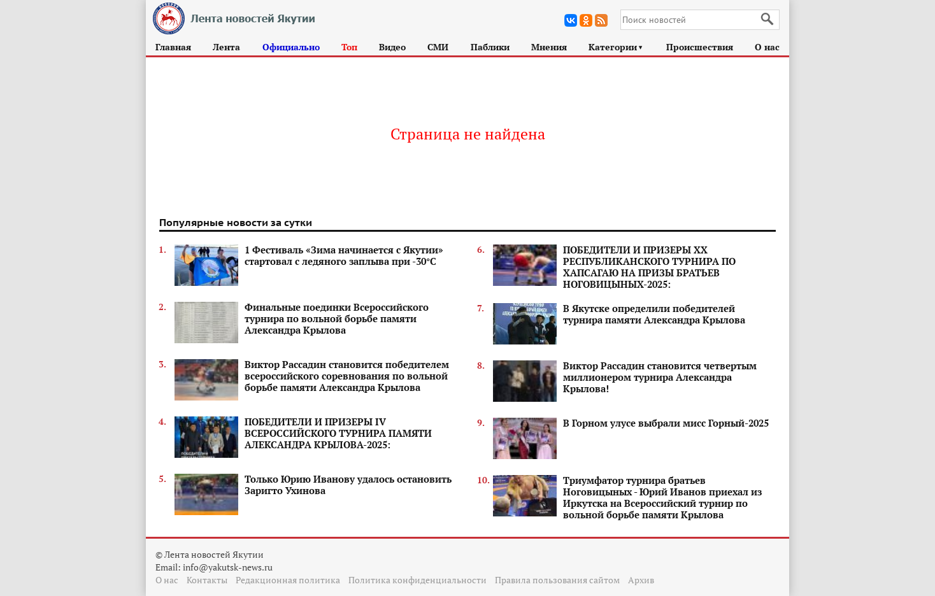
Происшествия (699, 47)
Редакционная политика (288, 580)
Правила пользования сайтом (557, 580)
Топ (349, 47)
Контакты (207, 580)
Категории (616, 47)
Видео (392, 47)
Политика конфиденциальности (417, 580)
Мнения (549, 47)
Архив (641, 580)
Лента (226, 47)
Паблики (490, 47)
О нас (767, 47)
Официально (291, 47)
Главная (173, 47)
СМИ (437, 47)
